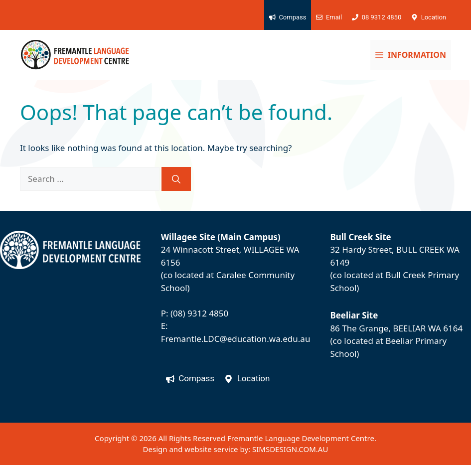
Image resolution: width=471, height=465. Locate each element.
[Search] (176, 179)
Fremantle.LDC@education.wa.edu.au (236, 338)
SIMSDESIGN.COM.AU (290, 449)
